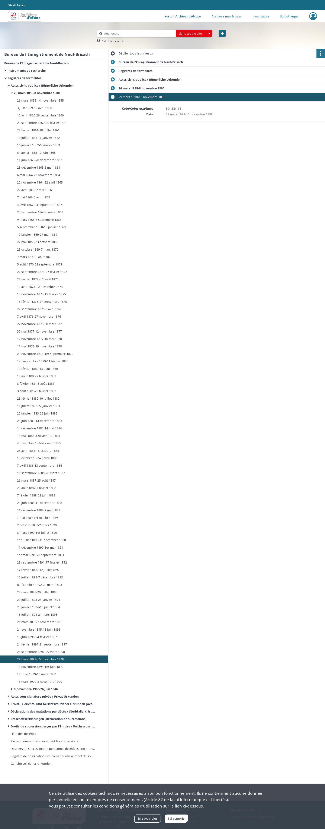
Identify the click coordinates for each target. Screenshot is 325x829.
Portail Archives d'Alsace (183, 16)
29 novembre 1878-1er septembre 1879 (45, 354)
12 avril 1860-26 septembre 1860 (40, 115)
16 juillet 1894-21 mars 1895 (37, 614)
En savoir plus (148, 818)
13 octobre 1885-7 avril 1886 (37, 458)
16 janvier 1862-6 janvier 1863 (38, 145)
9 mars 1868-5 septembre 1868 (39, 220)
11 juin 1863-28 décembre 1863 (39, 160)
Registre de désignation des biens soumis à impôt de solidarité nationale (53, 756)
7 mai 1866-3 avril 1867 (33, 197)
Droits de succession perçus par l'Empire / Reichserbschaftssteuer (53, 726)
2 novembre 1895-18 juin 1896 (38, 629)
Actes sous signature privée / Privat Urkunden (45, 696)
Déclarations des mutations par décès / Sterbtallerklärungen (53, 711)
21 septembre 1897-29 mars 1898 (41, 652)
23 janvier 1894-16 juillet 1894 (38, 607)
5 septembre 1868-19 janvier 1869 (41, 227)
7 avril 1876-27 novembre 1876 (39, 316)
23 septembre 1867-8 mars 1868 (40, 212)
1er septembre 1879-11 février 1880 (42, 361)
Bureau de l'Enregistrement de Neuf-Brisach (36, 63)
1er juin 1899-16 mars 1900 (36, 674)
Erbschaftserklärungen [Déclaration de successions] (48, 719)
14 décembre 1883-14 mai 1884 (39, 428)
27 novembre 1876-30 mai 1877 (39, 324)
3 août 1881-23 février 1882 (36, 391)
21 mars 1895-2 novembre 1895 (39, 622)
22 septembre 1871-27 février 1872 (42, 272)
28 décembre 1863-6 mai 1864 (38, 167)
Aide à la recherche (113, 41)
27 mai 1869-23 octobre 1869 (37, 242)
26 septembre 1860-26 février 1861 (42, 123)
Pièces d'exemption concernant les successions (44, 741)
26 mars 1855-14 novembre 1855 (40, 100)
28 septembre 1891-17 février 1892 (42, 562)
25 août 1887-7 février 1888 (36, 488)
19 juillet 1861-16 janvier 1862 (38, 138)
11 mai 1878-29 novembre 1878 (39, 346)
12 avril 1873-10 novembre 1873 (40, 287)
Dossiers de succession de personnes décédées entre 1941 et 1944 (53, 749)
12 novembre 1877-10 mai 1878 (39, 339)
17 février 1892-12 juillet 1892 (38, 570)
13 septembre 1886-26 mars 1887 (41, 473)
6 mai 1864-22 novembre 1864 (38, 175)
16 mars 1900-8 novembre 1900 (39, 682)
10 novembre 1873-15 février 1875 (41, 294)
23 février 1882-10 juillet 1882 (38, 398)
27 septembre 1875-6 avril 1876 (39, 309)
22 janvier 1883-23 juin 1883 (37, 413)
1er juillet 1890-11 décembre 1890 (41, 540)
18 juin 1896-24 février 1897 (37, 637)
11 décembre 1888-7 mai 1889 (38, 510)
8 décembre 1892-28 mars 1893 (39, 585)
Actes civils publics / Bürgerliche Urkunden (42, 85)
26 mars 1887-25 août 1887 (36, 480)
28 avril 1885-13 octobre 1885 (38, 451)
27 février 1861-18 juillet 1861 (38, 130)
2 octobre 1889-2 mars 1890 (37, 525)
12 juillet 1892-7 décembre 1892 (40, 577)
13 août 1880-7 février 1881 (36, 376)
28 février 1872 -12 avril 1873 (37, 279)
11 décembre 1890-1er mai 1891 (40, 547)
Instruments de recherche (26, 71)
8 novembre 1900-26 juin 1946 (36, 689)
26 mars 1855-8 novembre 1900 (37, 93)
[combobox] (194, 33)
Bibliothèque (289, 16)
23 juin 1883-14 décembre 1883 (39, 421)
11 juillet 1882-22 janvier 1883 (38, 406)
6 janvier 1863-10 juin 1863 (36, 153)
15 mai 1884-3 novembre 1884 (38, 436)
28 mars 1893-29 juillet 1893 (37, 592)
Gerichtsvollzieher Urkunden (31, 764)
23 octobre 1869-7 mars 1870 (37, 249)
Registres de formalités (24, 78)
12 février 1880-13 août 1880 (37, 369)
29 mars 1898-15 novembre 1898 (40, 659)
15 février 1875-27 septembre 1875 (42, 302)
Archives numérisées (227, 16)
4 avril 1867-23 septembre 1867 (39, 205)
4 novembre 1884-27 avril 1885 (39, 443)
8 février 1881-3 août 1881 (35, 384)
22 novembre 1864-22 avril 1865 (40, 182)
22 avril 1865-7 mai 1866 (34, 190)
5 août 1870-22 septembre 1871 (39, 264)
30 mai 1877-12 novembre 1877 (39, 331)
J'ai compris (176, 818)
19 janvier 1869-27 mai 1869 (37, 234)
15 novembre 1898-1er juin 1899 (40, 667)
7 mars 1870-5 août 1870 (34, 257)
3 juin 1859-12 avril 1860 (34, 108)
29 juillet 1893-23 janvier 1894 (38, 600)
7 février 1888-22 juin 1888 (36, 495)
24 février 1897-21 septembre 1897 (42, 644)
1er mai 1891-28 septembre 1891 (40, 555)
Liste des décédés (23, 734)
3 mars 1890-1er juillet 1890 (37, 533)
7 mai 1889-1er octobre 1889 (37, 518)
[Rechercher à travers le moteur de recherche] (138, 33)
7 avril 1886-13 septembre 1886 (39, 465)
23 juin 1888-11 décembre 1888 (39, 503)
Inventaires (260, 16)
